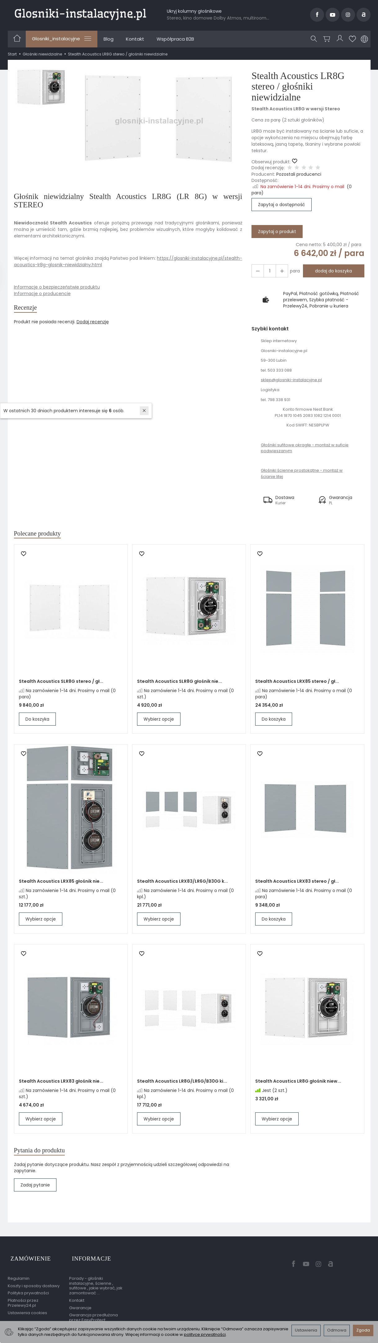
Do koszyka (37, 721)
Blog (108, 39)
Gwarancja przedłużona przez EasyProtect (93, 1314)
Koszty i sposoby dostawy (34, 1283)
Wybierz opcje (159, 721)
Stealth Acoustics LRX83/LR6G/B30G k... (182, 883)
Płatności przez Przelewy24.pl (23, 1300)
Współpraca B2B (175, 39)
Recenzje (28, 308)
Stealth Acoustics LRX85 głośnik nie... (61, 883)
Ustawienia (306, 1330)
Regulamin (18, 1276)
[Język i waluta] (364, 39)
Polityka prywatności (28, 1290)
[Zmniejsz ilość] (279, 270)
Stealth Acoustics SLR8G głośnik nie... (179, 683)
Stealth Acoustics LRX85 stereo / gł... (297, 683)
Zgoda (363, 1330)
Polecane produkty (43, 534)
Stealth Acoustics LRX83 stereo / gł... (297, 883)
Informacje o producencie (42, 293)
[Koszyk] (327, 39)
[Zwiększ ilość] (256, 270)
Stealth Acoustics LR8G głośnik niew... (298, 1083)
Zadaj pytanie (35, 1189)
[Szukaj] (315, 39)
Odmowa (336, 1330)
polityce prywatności (205, 1334)
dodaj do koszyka (331, 271)
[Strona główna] (80, 13)
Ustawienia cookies (27, 1310)
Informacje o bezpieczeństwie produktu (57, 287)
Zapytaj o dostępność (281, 204)
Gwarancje (80, 1305)
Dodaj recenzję (93, 324)
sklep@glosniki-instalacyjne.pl (291, 380)
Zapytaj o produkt (277, 231)
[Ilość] (268, 270)
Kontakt (135, 39)
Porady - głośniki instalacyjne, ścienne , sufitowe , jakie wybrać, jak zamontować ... (95, 1283)
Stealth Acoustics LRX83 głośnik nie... (61, 1083)
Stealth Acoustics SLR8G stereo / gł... (61, 683)
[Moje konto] (340, 39)
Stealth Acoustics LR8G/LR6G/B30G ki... (182, 1083)
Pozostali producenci (298, 174)
